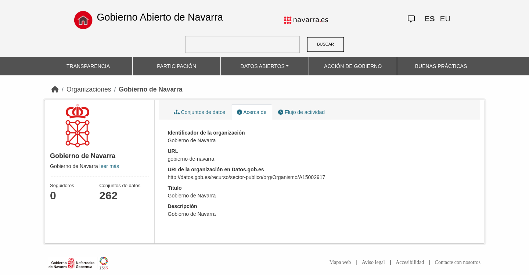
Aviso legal (373, 262)
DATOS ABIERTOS (263, 66)
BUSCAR (325, 44)
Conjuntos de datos (200, 112)
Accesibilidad (410, 262)
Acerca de (251, 112)
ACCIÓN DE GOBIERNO (353, 66)
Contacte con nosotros (458, 262)
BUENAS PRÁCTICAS (441, 66)
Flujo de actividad (301, 112)
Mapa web (340, 262)
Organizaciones (88, 89)
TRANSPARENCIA (88, 66)
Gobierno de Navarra (150, 89)
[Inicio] (55, 89)
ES (429, 18)
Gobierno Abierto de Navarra (160, 17)
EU (445, 18)
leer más (109, 166)
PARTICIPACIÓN (176, 66)
